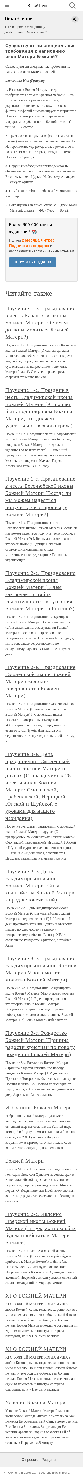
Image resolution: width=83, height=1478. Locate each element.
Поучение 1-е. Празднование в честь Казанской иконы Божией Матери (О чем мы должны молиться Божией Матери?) (40, 322)
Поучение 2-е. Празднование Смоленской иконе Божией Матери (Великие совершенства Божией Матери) (40, 681)
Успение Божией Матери (35, 1402)
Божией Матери (24, 1161)
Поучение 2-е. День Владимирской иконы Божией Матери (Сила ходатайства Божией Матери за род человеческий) (40, 885)
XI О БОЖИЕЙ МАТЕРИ (35, 1296)
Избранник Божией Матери (38, 1107)
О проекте (30, 1460)
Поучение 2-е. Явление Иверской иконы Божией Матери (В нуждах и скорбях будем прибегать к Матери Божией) (40, 1228)
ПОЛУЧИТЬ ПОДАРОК (32, 262)
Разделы (49, 1460)
